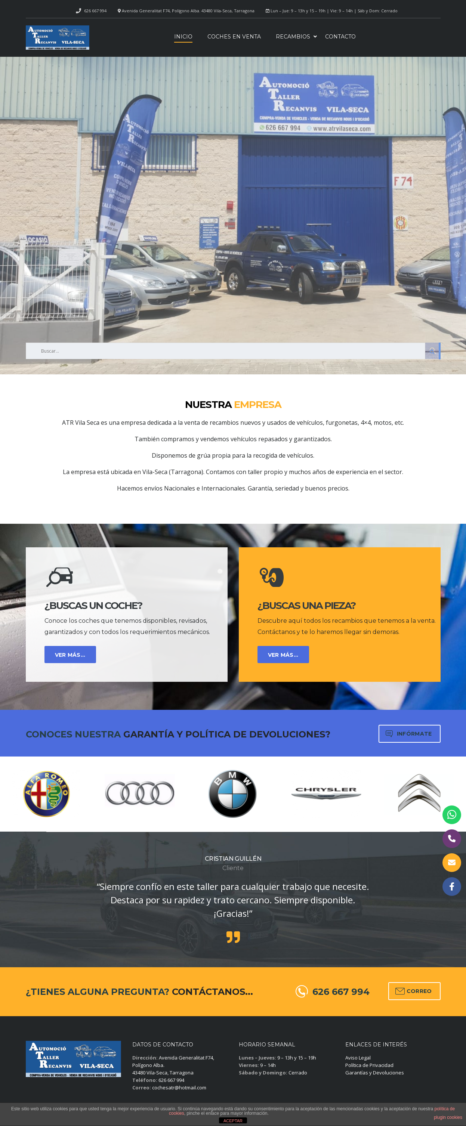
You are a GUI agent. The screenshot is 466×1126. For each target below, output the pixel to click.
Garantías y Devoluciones (374, 1072)
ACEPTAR (233, 1121)
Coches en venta (234, 36)
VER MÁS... (70, 655)
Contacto (340, 36)
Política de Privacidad (369, 1065)
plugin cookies (448, 1117)
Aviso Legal (358, 1057)
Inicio (183, 36)
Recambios (293, 36)
